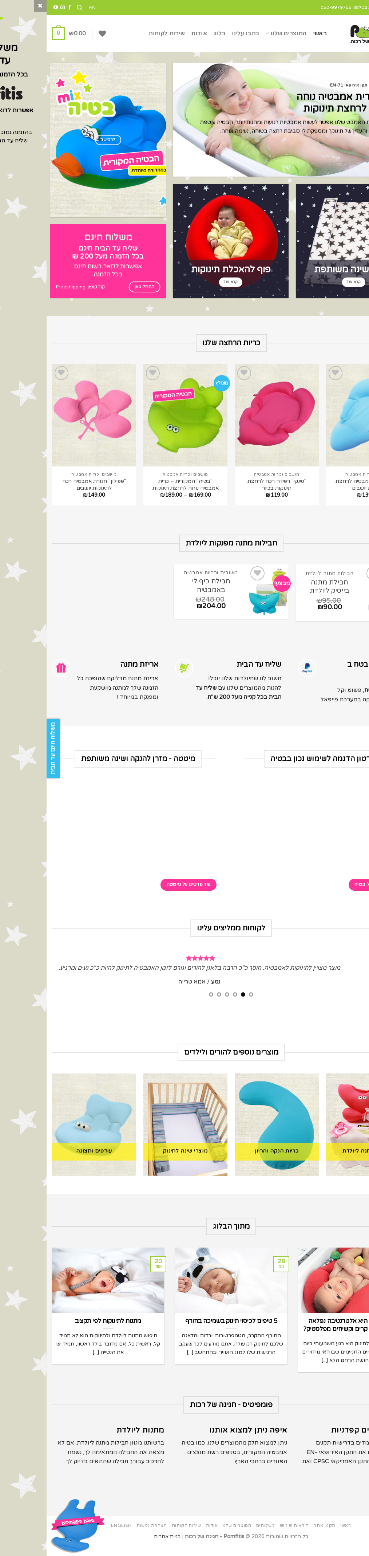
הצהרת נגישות (105, 1534)
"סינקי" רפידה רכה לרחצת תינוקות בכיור (230, 484)
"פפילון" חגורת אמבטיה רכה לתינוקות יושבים (48, 484)
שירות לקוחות (120, 33)
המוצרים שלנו (239, 33)
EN (46, 8)
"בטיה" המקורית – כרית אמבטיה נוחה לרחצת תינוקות (139, 484)
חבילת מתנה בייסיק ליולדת (283, 586)
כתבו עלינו (198, 33)
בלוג (173, 33)
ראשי (273, 33)
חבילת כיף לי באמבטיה (164, 585)
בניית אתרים (120, 1545)
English (74, 1534)
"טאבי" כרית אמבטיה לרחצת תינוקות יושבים (321, 484)
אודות (152, 33)
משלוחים (219, 1534)
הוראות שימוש (247, 1534)
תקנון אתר (278, 1534)
